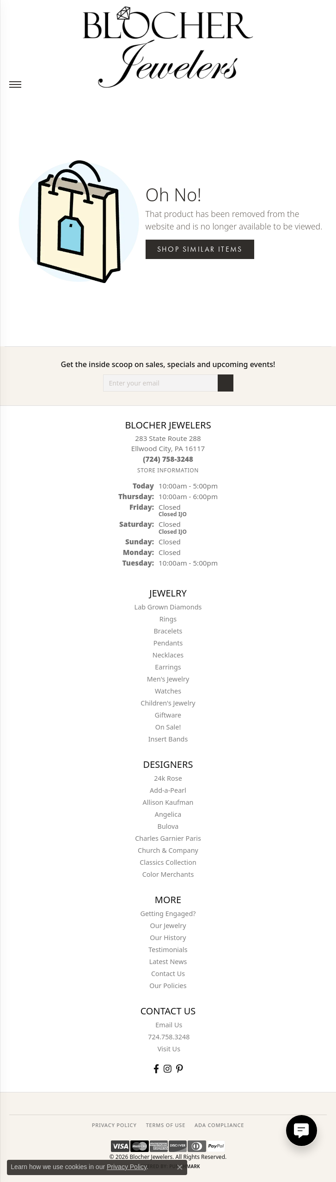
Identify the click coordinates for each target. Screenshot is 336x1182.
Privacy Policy (127, 1166)
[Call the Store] (168, 459)
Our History (168, 937)
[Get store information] (168, 470)
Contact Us (168, 973)
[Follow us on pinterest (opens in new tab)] (179, 1068)
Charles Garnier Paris (168, 838)
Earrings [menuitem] (168, 667)
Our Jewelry (168, 925)
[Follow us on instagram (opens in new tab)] (167, 1068)
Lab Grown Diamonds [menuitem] (168, 607)
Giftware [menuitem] (168, 715)
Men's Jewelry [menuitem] (168, 679)
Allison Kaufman (168, 802)
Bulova (168, 826)
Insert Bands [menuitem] (168, 739)
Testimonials (167, 949)
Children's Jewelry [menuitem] (168, 703)
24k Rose (168, 778)
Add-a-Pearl (168, 790)
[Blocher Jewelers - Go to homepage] (168, 45)
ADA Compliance (219, 1125)
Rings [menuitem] (168, 619)
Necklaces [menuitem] (168, 655)
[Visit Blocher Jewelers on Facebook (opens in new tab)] (156, 1068)
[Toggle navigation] (15, 84)
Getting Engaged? (167, 913)
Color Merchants (168, 874)
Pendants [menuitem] (168, 643)
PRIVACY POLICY (114, 1125)
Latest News (168, 961)
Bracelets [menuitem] (167, 631)
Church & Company (168, 850)
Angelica (168, 814)
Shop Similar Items (200, 249)
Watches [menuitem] (168, 691)
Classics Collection (168, 862)
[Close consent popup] (180, 1167)
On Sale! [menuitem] (168, 727)
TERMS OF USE (165, 1125)
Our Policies (167, 985)
